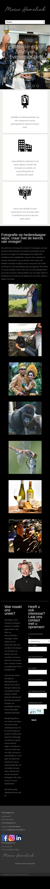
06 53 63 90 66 (14, 827)
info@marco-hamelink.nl (16, 830)
